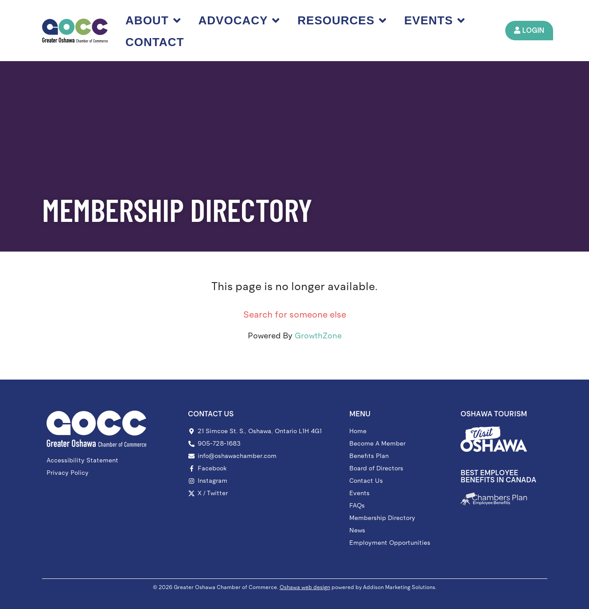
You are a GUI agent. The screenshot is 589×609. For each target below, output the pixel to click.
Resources (342, 20)
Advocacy (239, 20)
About (152, 20)
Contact (154, 42)
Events (434, 20)
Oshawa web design (305, 587)
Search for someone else (294, 314)
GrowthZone (318, 336)
